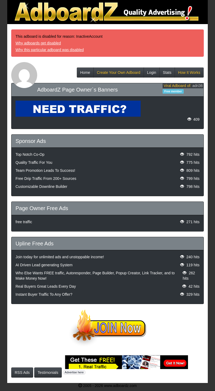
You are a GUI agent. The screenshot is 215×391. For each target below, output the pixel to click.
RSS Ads (22, 372)
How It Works (189, 74)
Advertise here (74, 372)
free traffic (24, 222)
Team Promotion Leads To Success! (45, 170)
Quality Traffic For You (34, 162)
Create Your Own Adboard (118, 74)
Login (152, 74)
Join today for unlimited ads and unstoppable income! (60, 257)
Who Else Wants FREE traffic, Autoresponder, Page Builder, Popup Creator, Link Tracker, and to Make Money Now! (95, 275)
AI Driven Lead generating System (44, 265)
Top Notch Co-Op (30, 154)
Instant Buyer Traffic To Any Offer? (44, 294)
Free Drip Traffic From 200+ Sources (46, 178)
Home (85, 74)
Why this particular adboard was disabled (50, 50)
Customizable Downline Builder (41, 186)
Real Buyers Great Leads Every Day (46, 286)
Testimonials (48, 372)
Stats (167, 74)
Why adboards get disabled (38, 43)
